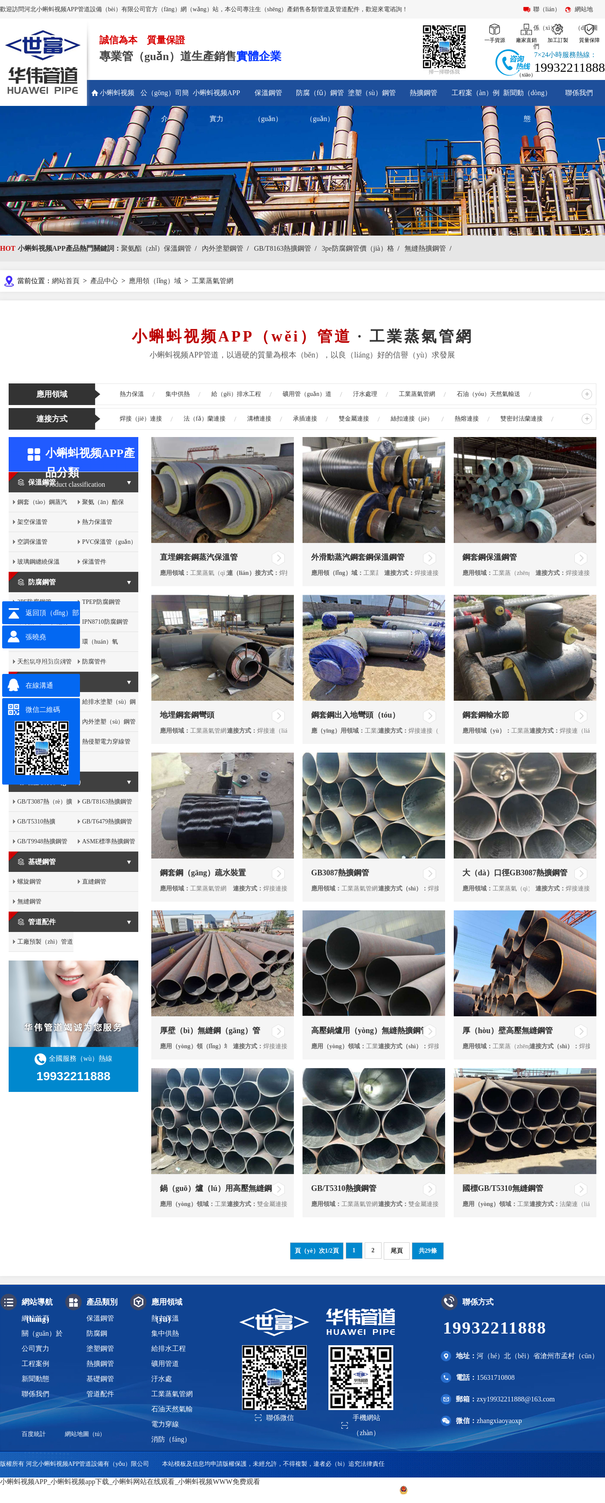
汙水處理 (365, 394)
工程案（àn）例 (476, 92)
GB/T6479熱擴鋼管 (107, 821)
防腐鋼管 (42, 582)
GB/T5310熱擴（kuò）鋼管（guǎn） (36, 825)
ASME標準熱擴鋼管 (108, 841)
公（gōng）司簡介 (164, 105)
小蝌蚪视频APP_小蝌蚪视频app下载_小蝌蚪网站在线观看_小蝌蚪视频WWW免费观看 (130, 1481)
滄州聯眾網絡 (587, 1490)
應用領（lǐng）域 (155, 280)
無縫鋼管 (29, 901)
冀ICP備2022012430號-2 (355, 1490)
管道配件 (42, 921)
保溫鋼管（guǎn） (268, 105)
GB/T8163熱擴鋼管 (282, 248)
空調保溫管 (32, 542)
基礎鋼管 (42, 861)
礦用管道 (165, 1363)
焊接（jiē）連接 (141, 418)
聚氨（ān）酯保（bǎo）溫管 (103, 505)
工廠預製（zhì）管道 (45, 941)
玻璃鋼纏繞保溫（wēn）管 (38, 565)
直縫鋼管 (94, 881)
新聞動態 (35, 1378)
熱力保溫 (132, 394)
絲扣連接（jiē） (412, 418)
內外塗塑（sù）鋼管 (109, 721)
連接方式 (51, 419)
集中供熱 (178, 394)
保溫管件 (94, 561)
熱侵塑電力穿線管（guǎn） (106, 745)
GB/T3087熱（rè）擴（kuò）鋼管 (44, 805)
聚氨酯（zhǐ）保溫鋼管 (156, 248)
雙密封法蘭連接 (521, 418)
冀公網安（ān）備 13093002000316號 (452, 1490)
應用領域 (51, 394)
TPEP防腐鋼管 (101, 602)
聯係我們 (579, 92)
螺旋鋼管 (29, 881)
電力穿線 (165, 1424)
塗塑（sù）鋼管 (371, 92)
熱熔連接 (467, 418)
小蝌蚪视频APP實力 (216, 105)
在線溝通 (39, 685)
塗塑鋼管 (42, 682)
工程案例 (35, 1363)
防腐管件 (94, 661)
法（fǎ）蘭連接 (205, 418)
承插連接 (305, 418)
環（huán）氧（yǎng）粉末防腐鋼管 (109, 645)
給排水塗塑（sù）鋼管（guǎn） (109, 705)
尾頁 (397, 1251)
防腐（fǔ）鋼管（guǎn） (320, 105)
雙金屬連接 (354, 418)
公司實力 (35, 1348)
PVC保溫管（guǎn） (109, 542)
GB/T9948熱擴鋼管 (42, 841)
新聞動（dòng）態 (527, 105)
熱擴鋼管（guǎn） (56, 781)
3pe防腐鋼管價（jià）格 (358, 248)
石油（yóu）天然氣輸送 (488, 394)
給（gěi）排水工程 (236, 394)
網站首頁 (66, 280)
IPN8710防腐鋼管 (105, 622)
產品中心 (104, 280)
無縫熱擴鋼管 (425, 248)
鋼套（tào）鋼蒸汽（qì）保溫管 (42, 505)
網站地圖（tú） (85, 1434)
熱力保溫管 (97, 522)
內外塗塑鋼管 (222, 248)
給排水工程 (168, 1348)
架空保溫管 (32, 522)
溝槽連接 (259, 418)
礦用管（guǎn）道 (307, 394)
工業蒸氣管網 (212, 280)
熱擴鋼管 (423, 92)
